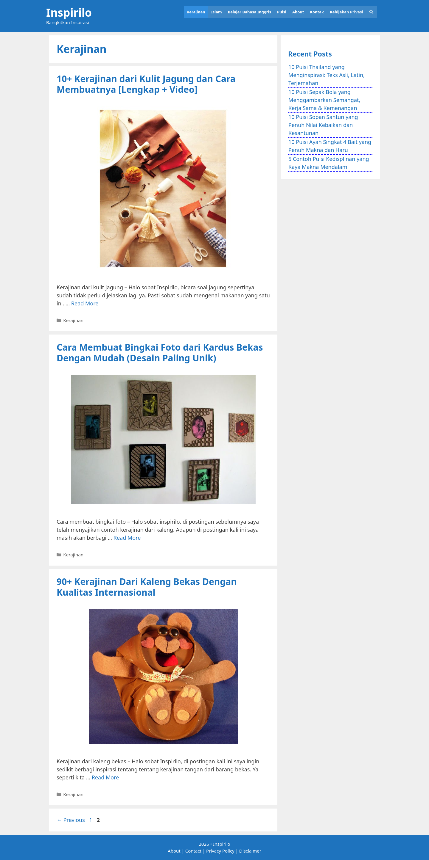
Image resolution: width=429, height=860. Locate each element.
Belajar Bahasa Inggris (249, 12)
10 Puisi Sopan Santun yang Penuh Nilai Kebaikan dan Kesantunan (323, 124)
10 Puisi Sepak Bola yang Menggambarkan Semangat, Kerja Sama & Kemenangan (324, 100)
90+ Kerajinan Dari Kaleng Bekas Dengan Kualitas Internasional (147, 586)
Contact (193, 851)
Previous (71, 819)
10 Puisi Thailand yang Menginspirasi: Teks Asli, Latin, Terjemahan (326, 75)
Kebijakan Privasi (346, 12)
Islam (216, 12)
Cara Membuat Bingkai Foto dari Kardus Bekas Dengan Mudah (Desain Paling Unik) (160, 352)
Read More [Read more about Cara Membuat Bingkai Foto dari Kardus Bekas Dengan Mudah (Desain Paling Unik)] (127, 537)
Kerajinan (196, 12)
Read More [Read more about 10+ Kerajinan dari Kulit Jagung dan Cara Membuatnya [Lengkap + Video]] (85, 303)
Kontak (317, 12)
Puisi (281, 12)
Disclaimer (250, 851)
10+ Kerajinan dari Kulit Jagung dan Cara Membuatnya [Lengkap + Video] (146, 84)
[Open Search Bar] (371, 12)
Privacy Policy (220, 851)
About (298, 12)
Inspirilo (69, 12)
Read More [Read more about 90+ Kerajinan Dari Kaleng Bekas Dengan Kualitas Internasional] (105, 777)
